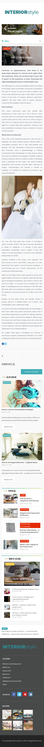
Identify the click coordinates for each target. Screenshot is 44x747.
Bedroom (7, 49)
